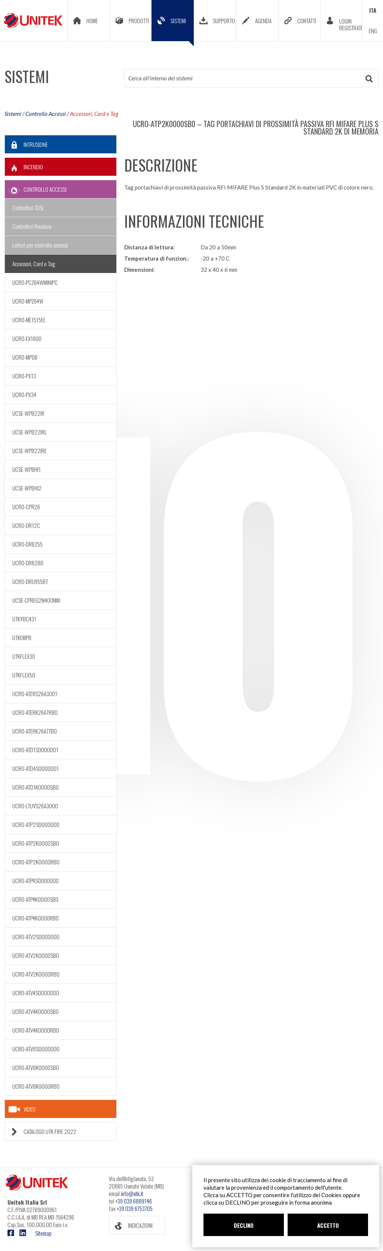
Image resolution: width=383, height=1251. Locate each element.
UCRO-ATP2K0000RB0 (35, 862)
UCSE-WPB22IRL (29, 432)
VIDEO (22, 1109)
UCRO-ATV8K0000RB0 (35, 1086)
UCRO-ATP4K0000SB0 (35, 899)
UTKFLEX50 (23, 675)
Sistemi (12, 113)
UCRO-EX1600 (27, 338)
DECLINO (244, 1225)
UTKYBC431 (24, 619)
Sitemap (43, 1233)
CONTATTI (297, 20)
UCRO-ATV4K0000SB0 (35, 1011)
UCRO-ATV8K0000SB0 (35, 1067)
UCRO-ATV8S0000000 (35, 1049)
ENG (373, 31)
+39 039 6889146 (133, 1201)
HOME (83, 20)
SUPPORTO (214, 20)
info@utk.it (132, 1193)
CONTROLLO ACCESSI (36, 189)
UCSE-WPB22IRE (29, 450)
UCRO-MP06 (24, 357)
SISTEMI (173, 26)
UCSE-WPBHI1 (26, 469)
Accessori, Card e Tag (94, 113)
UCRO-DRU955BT (30, 581)
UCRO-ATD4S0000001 (35, 768)
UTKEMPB (21, 637)
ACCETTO (328, 1225)
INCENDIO (24, 167)
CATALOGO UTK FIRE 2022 (40, 1131)
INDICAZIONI (131, 1225)
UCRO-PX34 (24, 394)
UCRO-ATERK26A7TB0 (34, 731)
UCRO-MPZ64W (27, 301)
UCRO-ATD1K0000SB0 (35, 787)
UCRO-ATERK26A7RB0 (35, 712)
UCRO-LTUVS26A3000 (35, 806)
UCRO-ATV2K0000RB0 (35, 974)
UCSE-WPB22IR (28, 413)
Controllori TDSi (27, 207)
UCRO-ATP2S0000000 (35, 824)
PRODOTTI (129, 20)
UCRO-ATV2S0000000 (35, 936)
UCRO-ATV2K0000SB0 (35, 955)
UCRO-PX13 (24, 376)
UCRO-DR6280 (27, 563)
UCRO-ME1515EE (29, 320)
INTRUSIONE (26, 144)
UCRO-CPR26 (26, 506)
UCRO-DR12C (26, 525)
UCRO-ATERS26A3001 (34, 693)
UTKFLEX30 (23, 656)
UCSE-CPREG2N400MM (36, 600)
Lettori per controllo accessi (40, 245)
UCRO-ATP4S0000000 (35, 880)
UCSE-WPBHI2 (27, 488)
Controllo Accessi (45, 113)
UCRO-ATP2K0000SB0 (35, 843)
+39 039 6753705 (135, 1208)
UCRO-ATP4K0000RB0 (35, 918)
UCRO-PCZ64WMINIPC (35, 282)
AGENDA (254, 20)
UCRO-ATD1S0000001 (35, 750)
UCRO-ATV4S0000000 (35, 993)
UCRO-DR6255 (27, 544)
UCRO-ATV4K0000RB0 (35, 1030)
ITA (372, 10)
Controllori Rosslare (32, 226)
